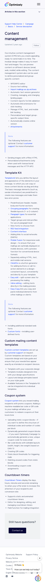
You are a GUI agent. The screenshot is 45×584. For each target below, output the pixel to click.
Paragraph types (17, 214)
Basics (10, 26)
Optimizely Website (14, 555)
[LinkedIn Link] (6, 576)
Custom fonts (14, 331)
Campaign (29, 24)
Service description (24, 26)
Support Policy (32, 555)
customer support (15, 353)
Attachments (16, 127)
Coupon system (12, 401)
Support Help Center (13, 24)
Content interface (19, 231)
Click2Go (14, 263)
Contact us (17, 530)
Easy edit (14, 277)
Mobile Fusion (17, 240)
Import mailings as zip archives (23, 89)
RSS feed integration (19, 229)
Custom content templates (17, 350)
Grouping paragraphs (19, 208)
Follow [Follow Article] (36, 45)
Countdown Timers (13, 480)
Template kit (10, 178)
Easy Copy (15, 289)
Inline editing (16, 283)
